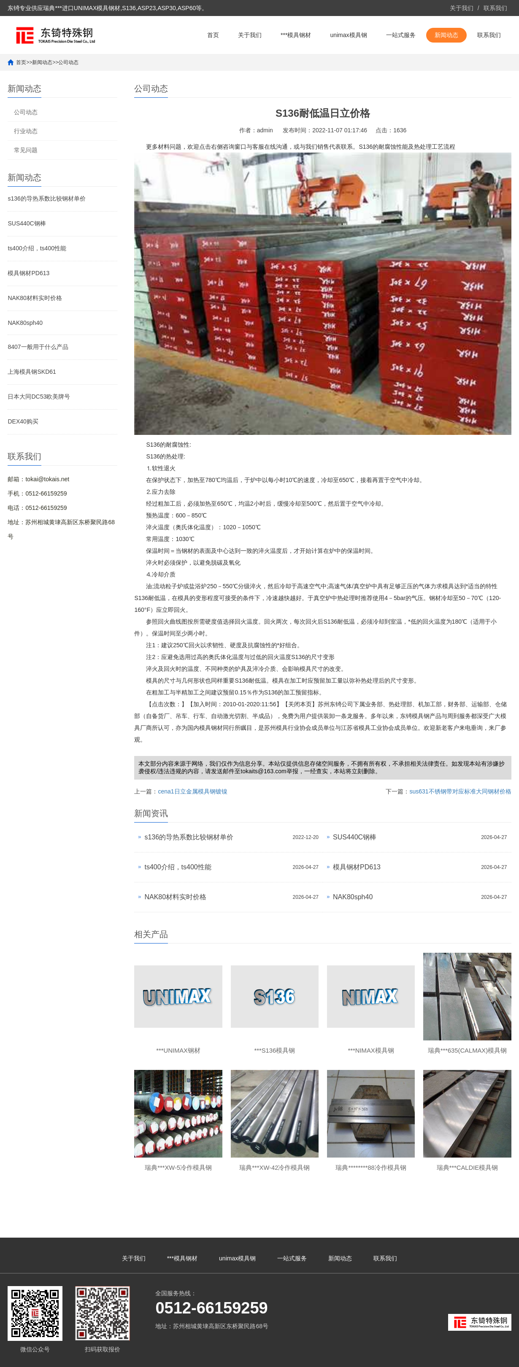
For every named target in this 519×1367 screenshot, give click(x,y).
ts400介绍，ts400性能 (37, 248)
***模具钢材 (296, 35)
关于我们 (461, 8)
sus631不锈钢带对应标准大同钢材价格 (460, 791)
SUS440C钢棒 (27, 223)
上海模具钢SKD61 (32, 371)
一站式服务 (401, 35)
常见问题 (26, 150)
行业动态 (26, 131)
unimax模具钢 (348, 35)
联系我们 (495, 8)
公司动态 (68, 62)
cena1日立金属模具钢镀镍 (192, 791)
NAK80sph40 (25, 322)
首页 (213, 35)
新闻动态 (446, 35)
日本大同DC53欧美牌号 (39, 396)
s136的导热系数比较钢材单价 (46, 198)
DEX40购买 (23, 421)
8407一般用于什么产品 (38, 346)
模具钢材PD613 (28, 273)
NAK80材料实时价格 (35, 298)
